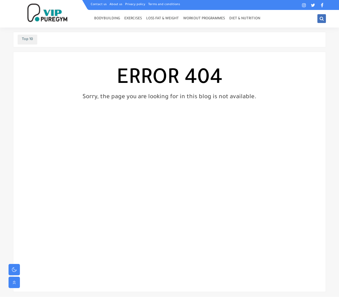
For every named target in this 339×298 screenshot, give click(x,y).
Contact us (99, 4)
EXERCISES (133, 19)
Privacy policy (135, 4)
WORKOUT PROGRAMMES (204, 19)
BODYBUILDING (107, 19)
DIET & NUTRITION (244, 19)
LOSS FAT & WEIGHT (162, 19)
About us (115, 4)
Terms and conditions (164, 4)
